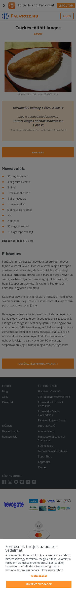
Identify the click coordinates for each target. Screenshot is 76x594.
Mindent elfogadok (39, 584)
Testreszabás (38, 575)
